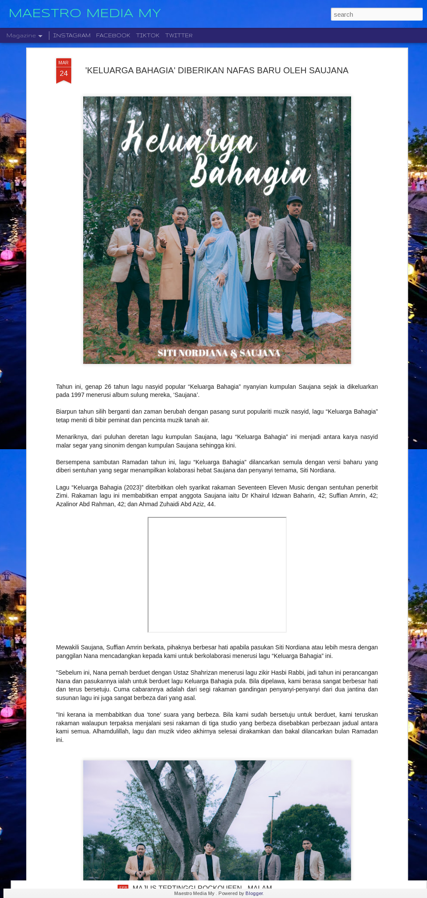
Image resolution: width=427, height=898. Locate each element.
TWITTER (179, 35)
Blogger (254, 893)
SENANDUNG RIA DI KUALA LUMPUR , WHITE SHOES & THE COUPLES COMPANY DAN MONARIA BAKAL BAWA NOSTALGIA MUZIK (207, 701)
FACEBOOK (113, 35)
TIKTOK (148, 35)
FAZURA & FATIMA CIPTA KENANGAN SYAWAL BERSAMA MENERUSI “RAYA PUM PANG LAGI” (208, 794)
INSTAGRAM (72, 35)
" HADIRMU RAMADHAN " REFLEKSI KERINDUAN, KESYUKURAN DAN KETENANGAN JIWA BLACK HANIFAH (213, 604)
